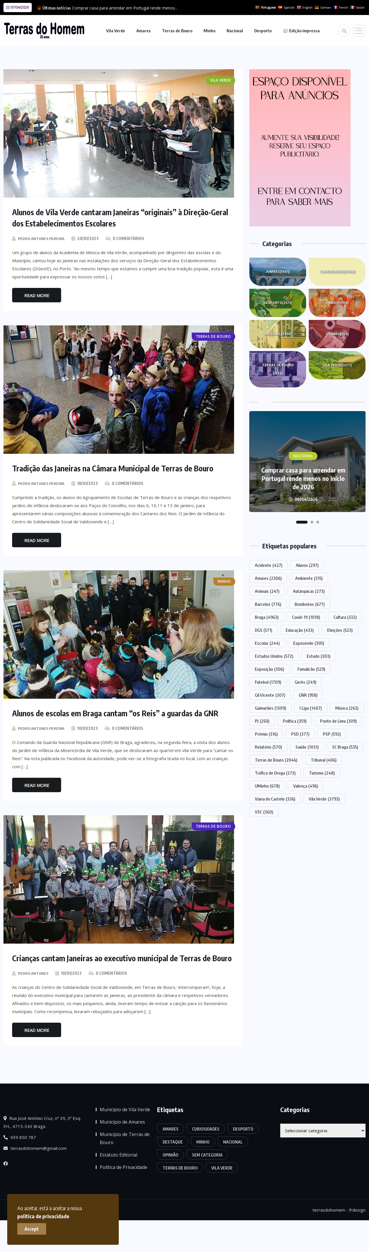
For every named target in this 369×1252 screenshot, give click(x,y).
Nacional (235, 30)
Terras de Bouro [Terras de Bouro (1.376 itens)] (180, 1199)
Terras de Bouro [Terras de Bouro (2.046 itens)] (276, 760)
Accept (35, 1226)
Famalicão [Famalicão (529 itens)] (311, 669)
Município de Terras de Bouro (125, 1170)
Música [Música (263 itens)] (346, 708)
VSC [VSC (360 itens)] (264, 812)
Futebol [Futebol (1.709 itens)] (268, 682)
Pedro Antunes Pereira (42, 237)
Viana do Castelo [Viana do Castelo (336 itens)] (275, 799)
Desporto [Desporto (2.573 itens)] (243, 1160)
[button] (302, 522)
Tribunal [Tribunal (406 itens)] (323, 760)
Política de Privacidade (123, 1198)
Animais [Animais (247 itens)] (267, 591)
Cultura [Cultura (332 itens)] (345, 617)
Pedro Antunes (34, 1004)
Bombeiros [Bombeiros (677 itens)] (310, 604)
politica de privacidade (112, 1213)
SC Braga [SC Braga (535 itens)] (345, 747)
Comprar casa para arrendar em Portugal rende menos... (125, 8)
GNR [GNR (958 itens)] (308, 695)
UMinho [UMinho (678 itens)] (267, 786)
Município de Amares (122, 1153)
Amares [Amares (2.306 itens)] (268, 578)
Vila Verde (115, 30)
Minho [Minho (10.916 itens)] (203, 1173)
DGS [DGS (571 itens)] (263, 630)
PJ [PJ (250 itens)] (262, 721)
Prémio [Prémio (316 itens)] (266, 734)
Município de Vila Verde (125, 1141)
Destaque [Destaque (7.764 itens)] (173, 1173)
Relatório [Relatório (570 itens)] (268, 747)
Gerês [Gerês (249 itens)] (305, 682)
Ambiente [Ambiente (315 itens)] (309, 578)
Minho (209, 30)
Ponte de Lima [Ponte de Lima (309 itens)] (338, 721)
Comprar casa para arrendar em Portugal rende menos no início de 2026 (303, 478)
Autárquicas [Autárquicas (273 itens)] (309, 591)
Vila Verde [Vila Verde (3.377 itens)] (222, 1199)
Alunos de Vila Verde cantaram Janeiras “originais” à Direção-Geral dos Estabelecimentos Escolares (121, 217)
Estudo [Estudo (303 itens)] (318, 656)
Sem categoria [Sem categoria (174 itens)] (207, 1186)
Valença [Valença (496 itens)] (305, 786)
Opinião (337, 334)
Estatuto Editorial (118, 1186)
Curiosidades (337, 272)
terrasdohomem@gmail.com (35, 1179)
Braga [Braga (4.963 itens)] (266, 617)
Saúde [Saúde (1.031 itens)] (307, 747)
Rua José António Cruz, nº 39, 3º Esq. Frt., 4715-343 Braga (42, 1154)
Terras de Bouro (177, 30)
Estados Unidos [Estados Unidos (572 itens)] (274, 656)
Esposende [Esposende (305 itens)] (308, 643)
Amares (143, 30)
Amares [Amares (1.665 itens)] (170, 1160)
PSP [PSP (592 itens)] (332, 734)
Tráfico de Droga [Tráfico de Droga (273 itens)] (275, 773)
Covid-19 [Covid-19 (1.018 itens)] (306, 617)
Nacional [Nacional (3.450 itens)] (233, 1173)
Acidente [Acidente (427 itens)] (268, 565)
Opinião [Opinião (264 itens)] (170, 1186)
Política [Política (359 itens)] (294, 721)
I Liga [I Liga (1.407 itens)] (311, 708)
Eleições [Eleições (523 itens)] (340, 630)
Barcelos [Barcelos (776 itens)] (268, 604)
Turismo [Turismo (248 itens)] (322, 773)
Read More (36, 295)
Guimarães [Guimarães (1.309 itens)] (270, 708)
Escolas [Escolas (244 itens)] (267, 643)
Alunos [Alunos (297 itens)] (307, 565)
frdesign (357, 1241)
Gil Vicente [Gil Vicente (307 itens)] (270, 695)
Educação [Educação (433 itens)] (300, 630)
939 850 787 (19, 1169)
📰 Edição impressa (301, 30)
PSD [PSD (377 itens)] (300, 734)
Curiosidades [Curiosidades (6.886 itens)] (205, 1160)
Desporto (263, 30)
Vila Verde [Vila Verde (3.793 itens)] (324, 799)
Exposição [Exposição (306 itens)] (269, 669)
